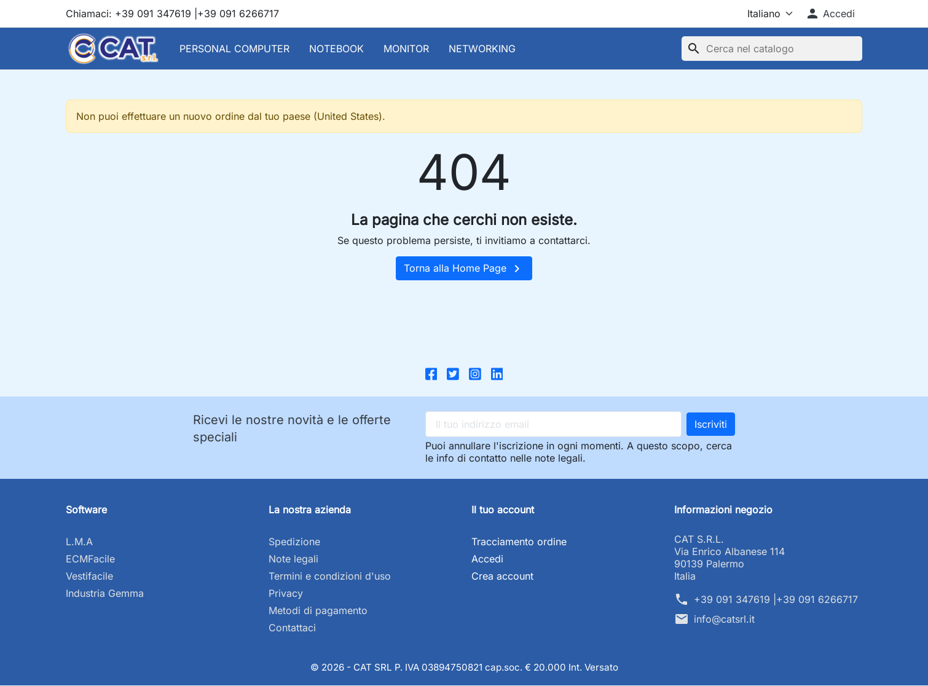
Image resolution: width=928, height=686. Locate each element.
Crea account (502, 576)
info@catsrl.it (724, 619)
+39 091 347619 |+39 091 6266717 (776, 600)
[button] (830, 13)
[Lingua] (759, 13)
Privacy (286, 594)
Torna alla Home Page (464, 268)
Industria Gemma (105, 594)
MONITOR (406, 48)
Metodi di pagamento (318, 611)
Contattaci (292, 628)
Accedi (487, 559)
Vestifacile (89, 576)
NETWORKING (482, 48)
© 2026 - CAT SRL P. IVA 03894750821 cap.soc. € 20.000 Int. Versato (464, 667)
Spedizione (294, 542)
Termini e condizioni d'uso (330, 576)
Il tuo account (502, 510)
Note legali (293, 559)
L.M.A (79, 542)
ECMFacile (90, 559)
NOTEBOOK (336, 48)
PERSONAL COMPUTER (234, 48)
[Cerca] (772, 48)
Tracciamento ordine (519, 542)
